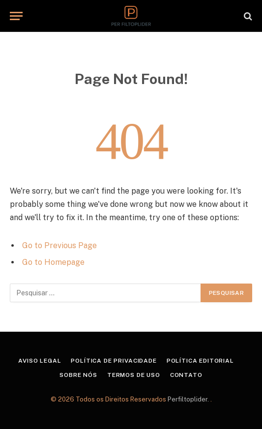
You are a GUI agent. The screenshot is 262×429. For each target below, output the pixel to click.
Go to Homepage (53, 262)
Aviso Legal (39, 360)
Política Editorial (200, 360)
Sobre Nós (78, 375)
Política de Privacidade (113, 360)
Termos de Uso (133, 375)
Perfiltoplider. (189, 399)
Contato (186, 375)
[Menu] (16, 16)
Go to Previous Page (59, 245)
